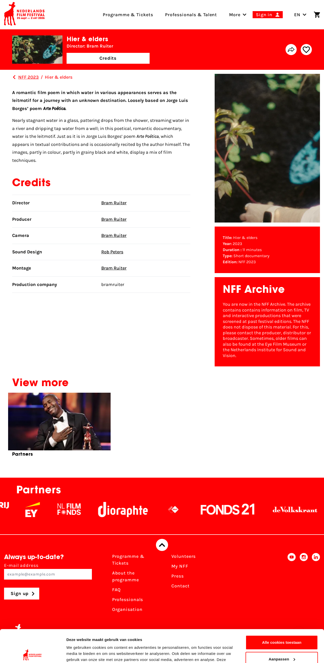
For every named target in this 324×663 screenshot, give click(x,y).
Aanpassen (282, 626)
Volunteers (183, 556)
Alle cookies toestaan (281, 610)
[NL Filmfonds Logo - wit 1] (76, 509)
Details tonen (78, 653)
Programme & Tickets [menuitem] (128, 14)
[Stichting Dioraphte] (130, 509)
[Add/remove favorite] (306, 49)
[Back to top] (162, 545)
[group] (59, 427)
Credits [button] (108, 58)
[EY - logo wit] (39, 509)
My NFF (179, 566)
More (234, 14)
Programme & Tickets (128, 560)
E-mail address (48, 571)
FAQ (116, 589)
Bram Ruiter (114, 203)
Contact (180, 586)
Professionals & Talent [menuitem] (191, 14)
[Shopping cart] (317, 15)
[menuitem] (235, 14)
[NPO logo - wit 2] (180, 509)
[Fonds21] (235, 509)
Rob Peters (112, 252)
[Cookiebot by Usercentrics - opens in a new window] (33, 653)
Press (177, 576)
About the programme (125, 576)
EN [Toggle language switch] (300, 14)
